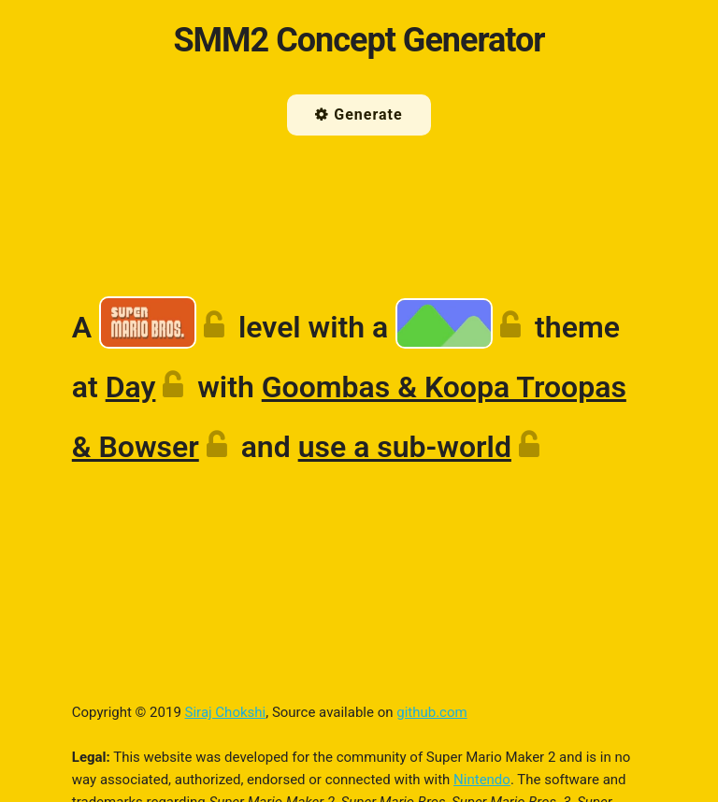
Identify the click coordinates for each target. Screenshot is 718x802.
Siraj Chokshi (225, 712)
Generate (358, 114)
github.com (431, 712)
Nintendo (481, 779)
